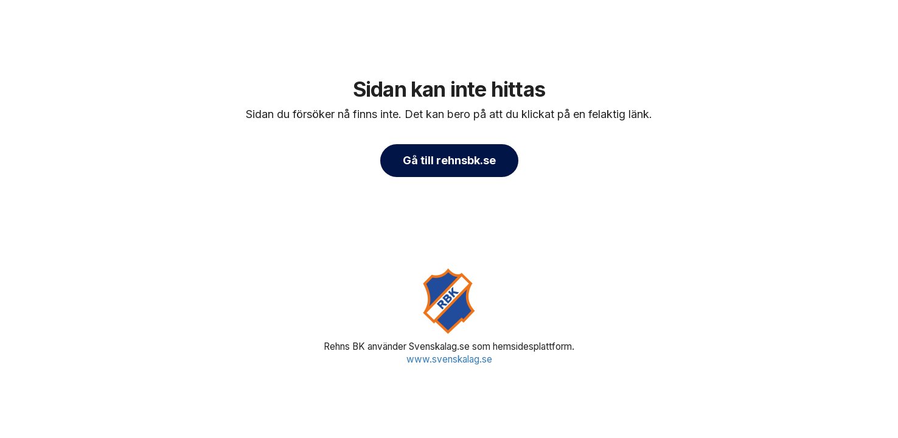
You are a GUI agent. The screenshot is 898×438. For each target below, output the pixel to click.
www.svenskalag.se (449, 359)
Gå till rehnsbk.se (449, 160)
